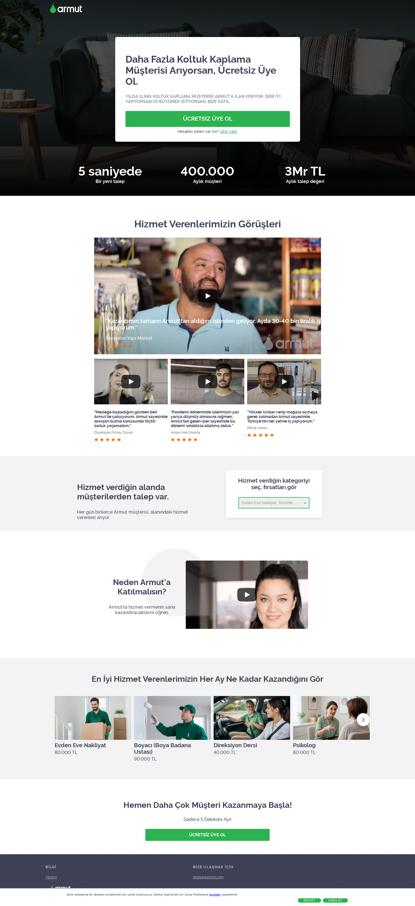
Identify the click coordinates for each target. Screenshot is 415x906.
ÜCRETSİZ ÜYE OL (207, 119)
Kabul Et (335, 900)
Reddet (309, 900)
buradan (215, 894)
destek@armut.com (208, 877)
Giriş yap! (228, 131)
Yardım (51, 877)
